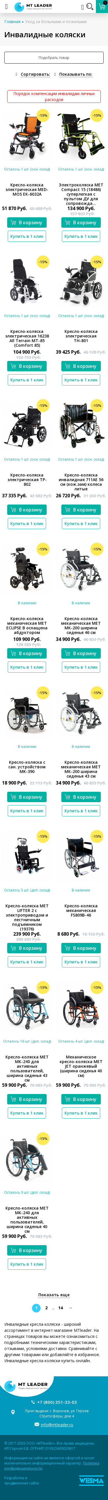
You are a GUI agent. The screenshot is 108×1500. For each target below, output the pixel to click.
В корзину (26, 222)
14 (60, 1307)
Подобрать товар (54, 57)
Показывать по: (75, 74)
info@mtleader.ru (57, 1424)
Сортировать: (35, 74)
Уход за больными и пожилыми (56, 21)
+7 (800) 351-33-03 (57, 1402)
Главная (12, 21)
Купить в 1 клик (26, 236)
